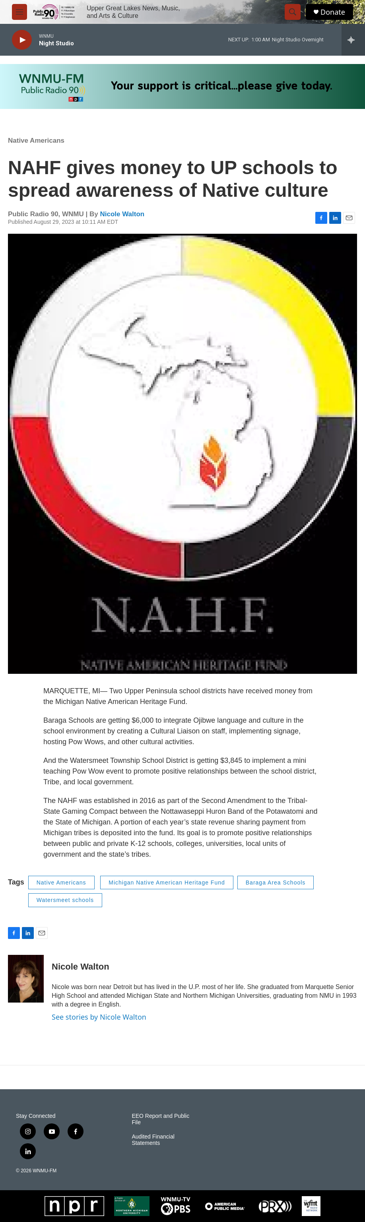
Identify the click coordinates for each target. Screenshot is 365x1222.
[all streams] (353, 40)
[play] (22, 40)
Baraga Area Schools (276, 882)
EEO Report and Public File (160, 1119)
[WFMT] (311, 1206)
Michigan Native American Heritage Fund (167, 882)
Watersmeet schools (65, 900)
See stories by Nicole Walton (99, 1017)
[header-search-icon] (293, 12)
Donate (332, 12)
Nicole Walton (122, 214)
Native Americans (36, 140)
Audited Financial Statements (153, 1140)
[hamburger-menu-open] (19, 12)
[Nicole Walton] (26, 979)
